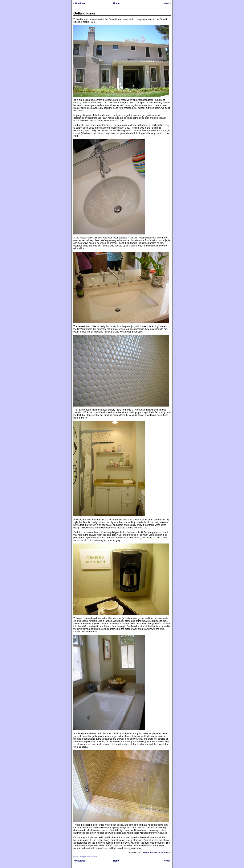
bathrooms (166, 852)
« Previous (79, 3)
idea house (155, 852)
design (146, 852)
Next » (167, 3)
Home (116, 3)
